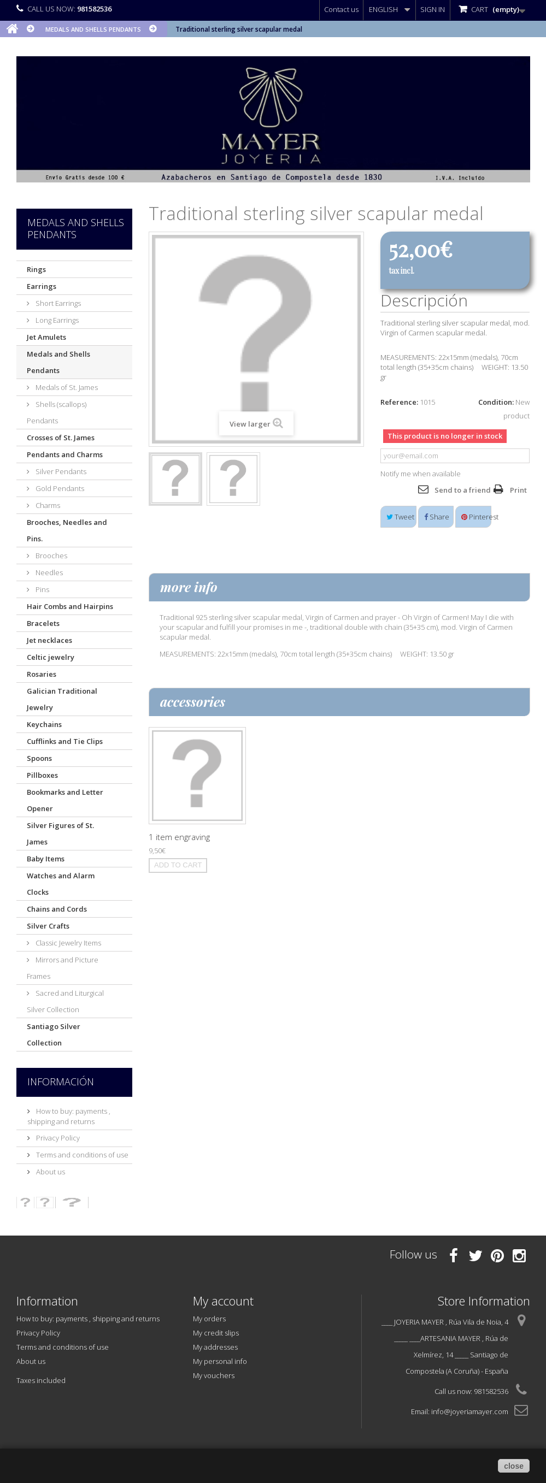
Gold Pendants (59, 488)
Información (60, 1081)
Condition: (496, 402)
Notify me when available (420, 473)
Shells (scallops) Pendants (56, 412)
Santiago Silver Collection (53, 1034)
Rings (36, 269)
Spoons (39, 758)
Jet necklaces (49, 640)
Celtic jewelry (50, 657)
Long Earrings (56, 320)
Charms (47, 505)
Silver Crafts (48, 926)
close (514, 1466)
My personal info (220, 1361)
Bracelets (43, 623)
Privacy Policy (57, 1138)
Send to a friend (463, 490)
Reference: (399, 402)
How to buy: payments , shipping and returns (68, 1116)
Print (518, 490)
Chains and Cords (57, 909)
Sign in (432, 9)
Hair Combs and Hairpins (70, 606)
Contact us (341, 9)
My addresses (215, 1347)
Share (436, 517)
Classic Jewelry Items (67, 943)
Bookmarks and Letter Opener (65, 800)
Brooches (50, 555)
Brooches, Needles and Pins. (67, 530)
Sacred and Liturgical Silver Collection (65, 1001)
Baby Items (45, 859)
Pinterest (476, 517)
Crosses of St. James (61, 437)
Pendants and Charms (65, 454)
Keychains (44, 724)
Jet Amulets (46, 337)
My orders (209, 1319)
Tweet (400, 517)
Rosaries (41, 674)
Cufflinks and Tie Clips (65, 741)
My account (223, 1300)
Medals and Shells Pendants (58, 362)
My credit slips (216, 1333)
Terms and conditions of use (81, 1155)
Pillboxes (42, 775)
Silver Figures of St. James (60, 833)
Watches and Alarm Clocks (61, 884)
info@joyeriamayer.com (469, 1411)
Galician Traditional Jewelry (62, 699)
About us (49, 1172)
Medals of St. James (66, 387)
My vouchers (213, 1375)
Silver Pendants (60, 471)
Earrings (41, 286)
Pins (41, 589)
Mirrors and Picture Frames (62, 968)
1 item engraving (179, 837)
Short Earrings (57, 303)
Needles (48, 572)
